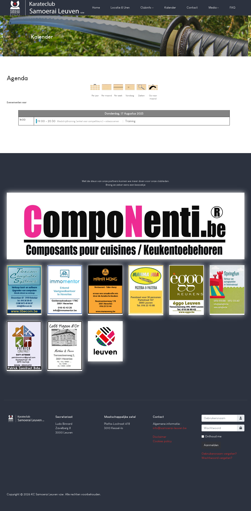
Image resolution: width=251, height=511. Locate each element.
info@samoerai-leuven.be (169, 428)
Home (96, 7)
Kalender (170, 7)
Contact (192, 7)
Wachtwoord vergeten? (217, 457)
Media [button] (214, 7)
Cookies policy (162, 441)
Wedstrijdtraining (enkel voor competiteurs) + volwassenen (88, 121)
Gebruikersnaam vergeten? (219, 453)
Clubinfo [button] (147, 7)
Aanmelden (211, 445)
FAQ (232, 7)
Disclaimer (159, 436)
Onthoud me (213, 436)
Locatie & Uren (120, 7)
